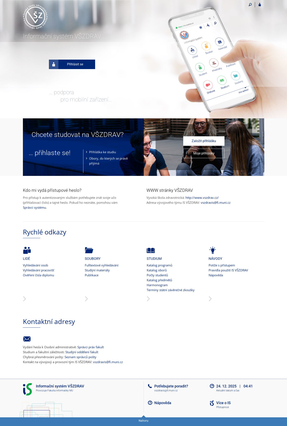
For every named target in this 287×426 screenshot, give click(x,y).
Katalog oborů (157, 270)
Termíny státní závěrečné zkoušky (171, 290)
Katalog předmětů (159, 280)
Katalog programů (159, 265)
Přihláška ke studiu (102, 152)
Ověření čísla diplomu (38, 275)
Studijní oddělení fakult (81, 352)
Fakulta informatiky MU (60, 390)
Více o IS (223, 403)
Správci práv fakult (90, 347)
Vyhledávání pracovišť (38, 270)
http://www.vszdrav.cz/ (202, 197)
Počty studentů (157, 275)
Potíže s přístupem (222, 265)
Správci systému (34, 207)
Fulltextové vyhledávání (101, 265)
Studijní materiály (97, 270)
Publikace (91, 275)
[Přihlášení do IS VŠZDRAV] (259, 4)
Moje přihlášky (204, 153)
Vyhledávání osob (35, 265)
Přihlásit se (66, 64)
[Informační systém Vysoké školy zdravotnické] (46, 16)
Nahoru (143, 420)
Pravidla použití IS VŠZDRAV (228, 270)
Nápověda (216, 275)
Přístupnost (222, 407)
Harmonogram (157, 285)
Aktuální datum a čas (227, 390)
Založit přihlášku (204, 141)
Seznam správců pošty (80, 357)
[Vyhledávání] (250, 4)
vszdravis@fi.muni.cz (215, 202)
